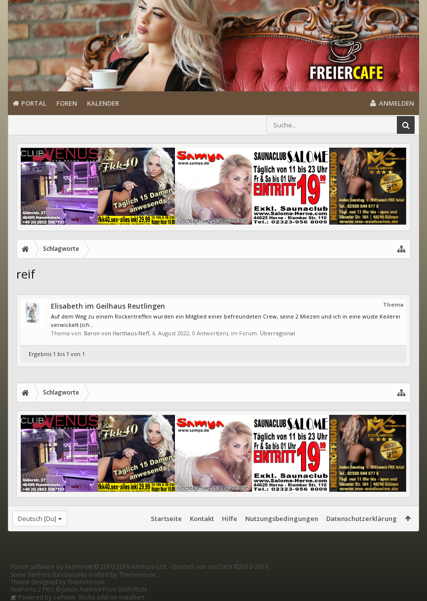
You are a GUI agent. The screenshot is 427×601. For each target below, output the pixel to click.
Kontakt (202, 518)
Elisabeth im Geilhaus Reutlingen (108, 306)
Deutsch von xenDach (220, 566)
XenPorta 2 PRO (32, 589)
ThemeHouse (137, 574)
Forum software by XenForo (88, 566)
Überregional (277, 333)
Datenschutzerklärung (361, 518)
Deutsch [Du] (37, 518)
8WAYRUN (132, 589)
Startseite (166, 518)
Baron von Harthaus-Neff (116, 333)
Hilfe (229, 518)
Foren (66, 103)
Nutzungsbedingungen (281, 518)
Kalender (103, 103)
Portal (33, 103)
